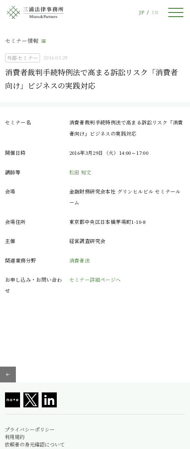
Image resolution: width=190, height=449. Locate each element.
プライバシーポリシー (30, 429)
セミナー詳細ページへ (95, 279)
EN (155, 12)
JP (141, 12)
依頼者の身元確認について (35, 444)
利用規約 (15, 436)
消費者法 (79, 260)
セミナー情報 (21, 41)
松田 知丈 (80, 172)
